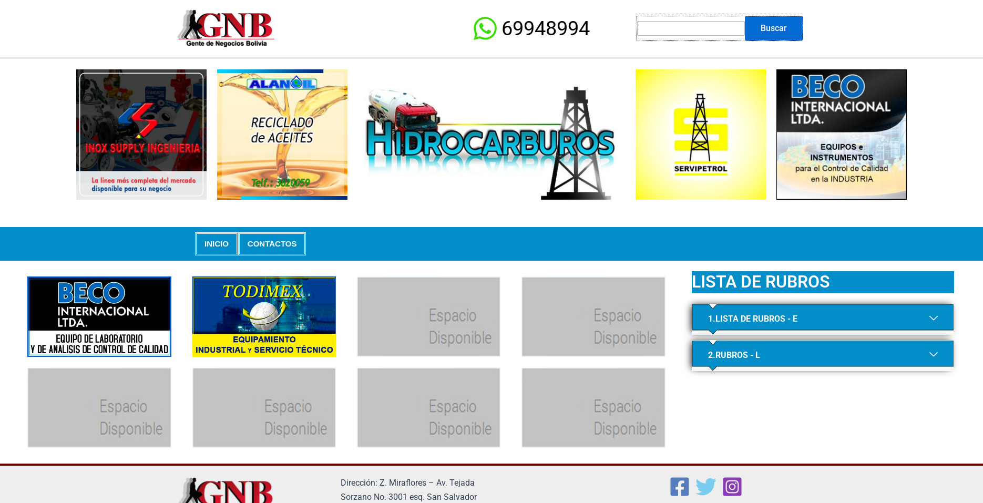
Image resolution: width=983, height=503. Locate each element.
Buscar (774, 28)
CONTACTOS (272, 243)
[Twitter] (705, 486)
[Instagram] (732, 486)
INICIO (216, 243)
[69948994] (531, 28)
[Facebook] (679, 486)
